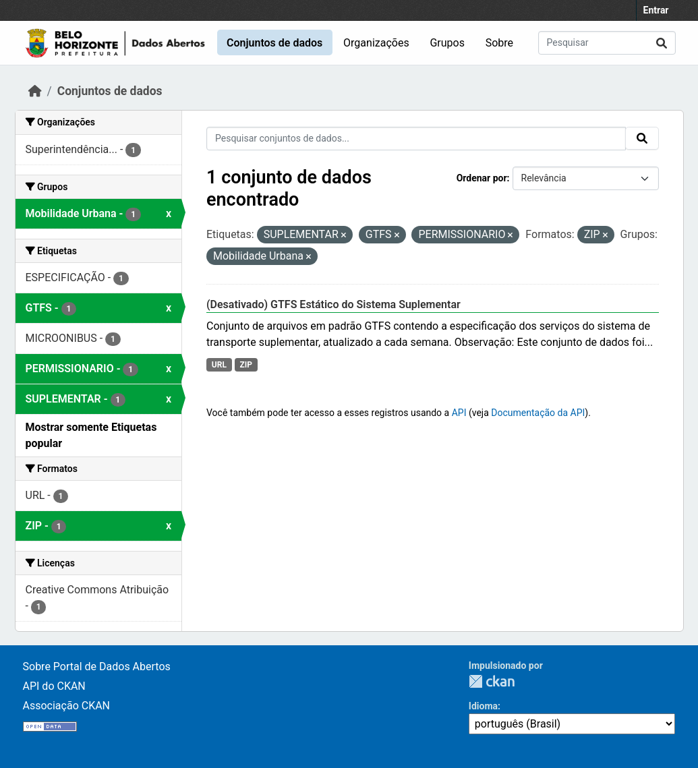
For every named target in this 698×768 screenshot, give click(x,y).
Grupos (447, 42)
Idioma (483, 706)
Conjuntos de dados (274, 42)
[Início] (35, 91)
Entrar (656, 10)
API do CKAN (54, 686)
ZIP (245, 365)
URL (219, 365)
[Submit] (661, 43)
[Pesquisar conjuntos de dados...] (607, 43)
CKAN (492, 681)
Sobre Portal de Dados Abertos (97, 666)
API (459, 412)
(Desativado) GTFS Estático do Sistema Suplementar (333, 304)
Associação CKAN (67, 705)
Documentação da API (538, 412)
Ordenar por (482, 178)
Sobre (499, 42)
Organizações (376, 42)
